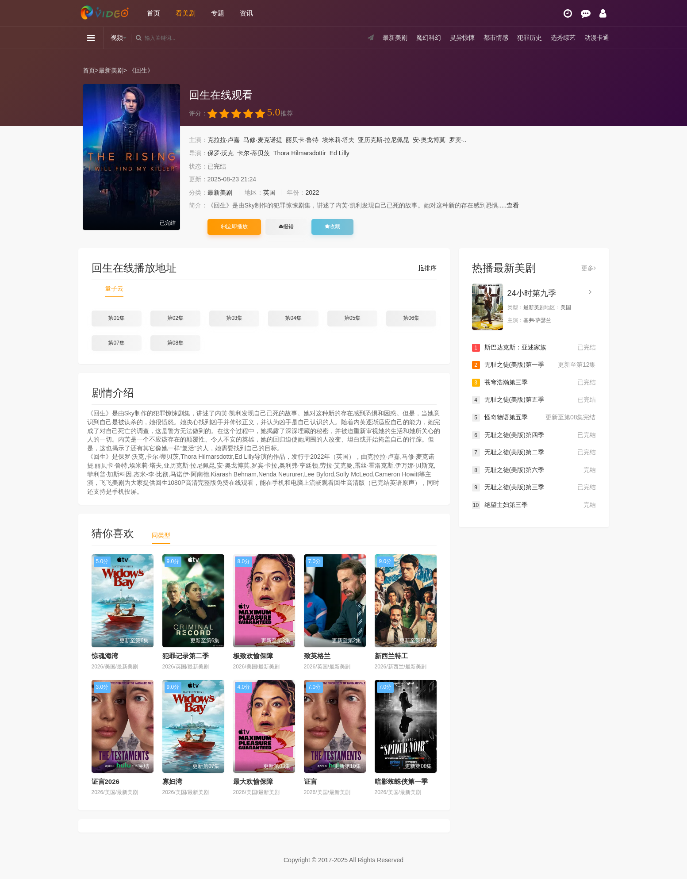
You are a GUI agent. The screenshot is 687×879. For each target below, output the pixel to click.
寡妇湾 (172, 781)
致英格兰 (317, 656)
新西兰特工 (391, 656)
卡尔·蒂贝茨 (253, 153)
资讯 (246, 13)
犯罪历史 (529, 37)
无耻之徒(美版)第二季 (534, 452)
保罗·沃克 (220, 153)
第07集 (116, 343)
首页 (153, 13)
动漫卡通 (596, 37)
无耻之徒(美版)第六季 (534, 470)
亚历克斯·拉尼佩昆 (383, 139)
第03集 (234, 318)
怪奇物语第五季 (534, 417)
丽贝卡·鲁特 (302, 139)
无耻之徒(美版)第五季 (534, 399)
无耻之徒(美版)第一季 (534, 365)
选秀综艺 (563, 37)
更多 (588, 268)
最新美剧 (395, 37)
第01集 (116, 318)
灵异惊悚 (462, 37)
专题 (217, 13)
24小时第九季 (531, 293)
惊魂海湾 (105, 656)
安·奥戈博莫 (429, 139)
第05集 (352, 318)
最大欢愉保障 (253, 781)
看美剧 (186, 13)
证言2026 (105, 781)
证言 (310, 781)
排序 (427, 268)
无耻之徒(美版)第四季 (534, 435)
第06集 (411, 318)
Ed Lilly (339, 153)
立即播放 (234, 226)
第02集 (175, 318)
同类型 (161, 535)
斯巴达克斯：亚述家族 (534, 347)
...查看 (510, 205)
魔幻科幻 (428, 37)
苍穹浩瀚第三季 (534, 382)
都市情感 (496, 37)
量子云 (114, 288)
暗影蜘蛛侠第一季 (401, 781)
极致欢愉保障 (253, 656)
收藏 (332, 226)
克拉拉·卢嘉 (223, 139)
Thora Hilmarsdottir (299, 153)
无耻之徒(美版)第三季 (534, 487)
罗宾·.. (458, 139)
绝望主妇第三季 (534, 505)
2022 (312, 192)
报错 (286, 226)
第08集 (175, 343)
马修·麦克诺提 (262, 139)
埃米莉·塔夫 (338, 139)
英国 (269, 192)
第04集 (293, 318)
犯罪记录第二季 (185, 656)
